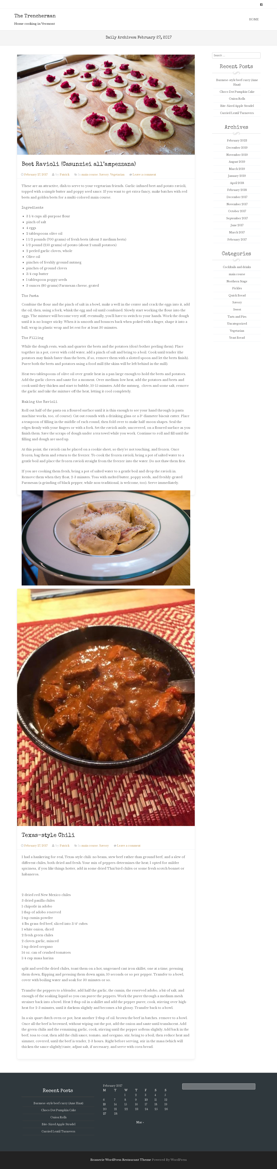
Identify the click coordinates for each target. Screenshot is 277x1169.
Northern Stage (237, 281)
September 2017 (237, 218)
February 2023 (237, 140)
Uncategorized (237, 323)
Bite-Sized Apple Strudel (237, 105)
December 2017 (237, 197)
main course (89, 174)
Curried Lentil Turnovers (237, 113)
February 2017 (237, 239)
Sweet (237, 309)
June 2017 (237, 225)
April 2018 (237, 183)
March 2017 (237, 232)
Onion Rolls (237, 98)
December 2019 (237, 147)
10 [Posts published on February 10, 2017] (146, 1099)
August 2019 (237, 161)
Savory (104, 174)
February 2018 (237, 190)
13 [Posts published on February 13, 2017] (104, 1104)
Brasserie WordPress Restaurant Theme (120, 1160)
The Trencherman (35, 16)
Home (254, 19)
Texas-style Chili (48, 836)
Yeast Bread (237, 337)
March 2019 (237, 169)
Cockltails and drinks (237, 267)
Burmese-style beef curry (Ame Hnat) (58, 1103)
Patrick (64, 174)
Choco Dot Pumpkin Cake (237, 91)
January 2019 (237, 175)
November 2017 (237, 204)
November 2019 (237, 154)
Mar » (140, 1122)
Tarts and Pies (236, 316)
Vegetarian (117, 174)
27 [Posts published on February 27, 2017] (104, 1113)
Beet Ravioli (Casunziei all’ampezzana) (79, 164)
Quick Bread (237, 295)
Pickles (237, 288)
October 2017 (237, 211)
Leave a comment (144, 174)
